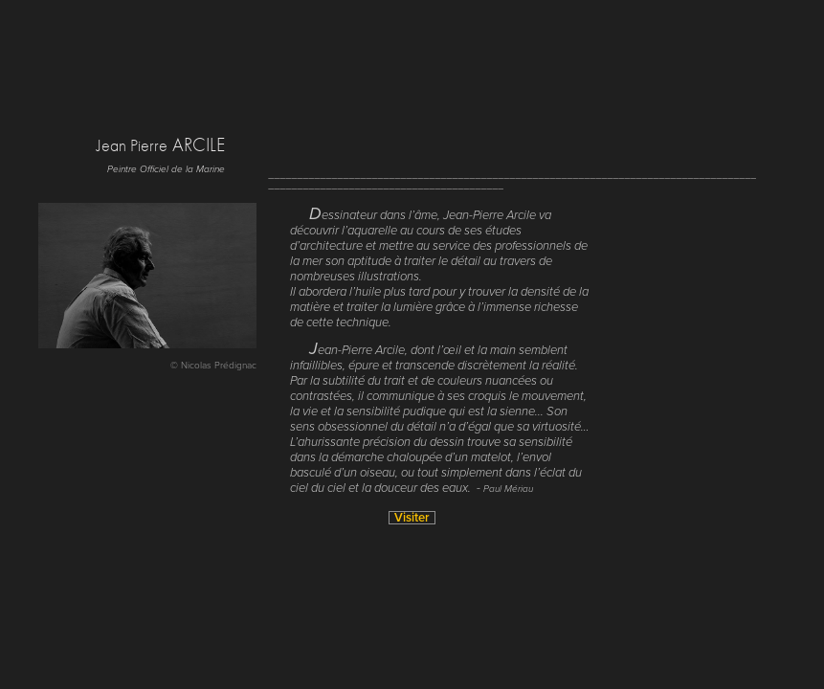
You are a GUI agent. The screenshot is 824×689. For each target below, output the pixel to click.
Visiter (412, 517)
